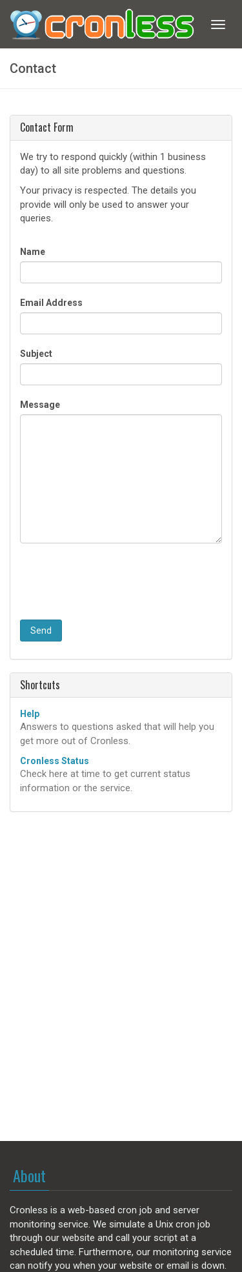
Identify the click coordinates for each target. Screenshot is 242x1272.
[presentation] (118, 581)
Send (41, 630)
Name (32, 252)
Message (40, 404)
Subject (36, 353)
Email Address (51, 303)
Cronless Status (54, 761)
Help (29, 714)
